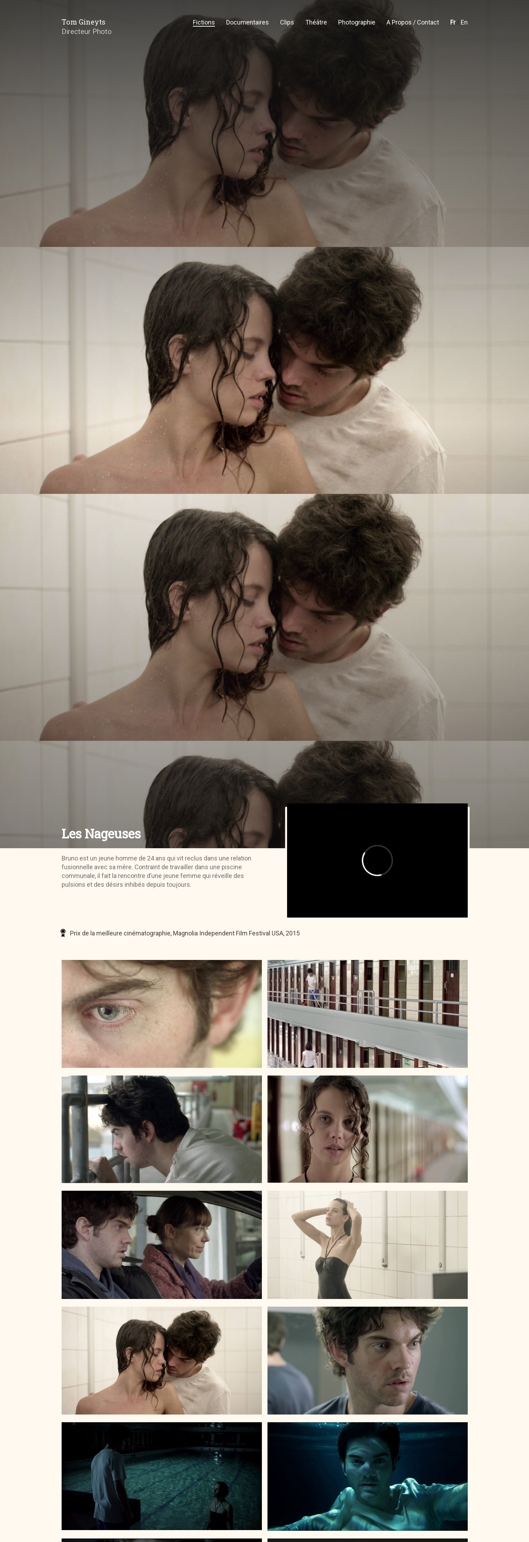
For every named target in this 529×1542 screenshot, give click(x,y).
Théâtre (316, 22)
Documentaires (247, 22)
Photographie (356, 22)
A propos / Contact (413, 22)
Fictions (204, 22)
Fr (452, 22)
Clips (287, 22)
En (464, 22)
